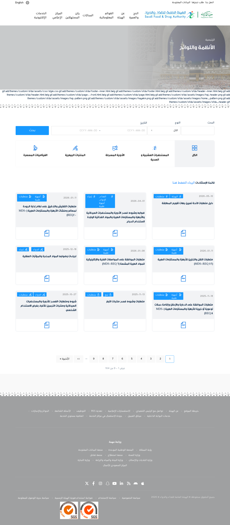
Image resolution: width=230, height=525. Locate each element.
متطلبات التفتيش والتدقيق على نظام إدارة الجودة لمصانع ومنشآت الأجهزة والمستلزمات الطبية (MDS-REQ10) (47, 211)
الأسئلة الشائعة (63, 411)
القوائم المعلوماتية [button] (106, 15)
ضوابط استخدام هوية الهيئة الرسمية (74, 498)
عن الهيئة (173, 411)
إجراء (89, 197)
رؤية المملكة (145, 450)
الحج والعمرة (133, 15)
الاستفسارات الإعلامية (119, 411)
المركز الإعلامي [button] (57, 15)
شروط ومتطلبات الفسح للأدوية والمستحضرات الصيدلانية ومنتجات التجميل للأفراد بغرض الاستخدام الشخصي (48, 306)
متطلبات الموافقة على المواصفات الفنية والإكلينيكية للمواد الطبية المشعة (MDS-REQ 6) (115, 261)
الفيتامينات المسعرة (35, 155)
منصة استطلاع (115, 455)
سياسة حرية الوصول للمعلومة (33, 498)
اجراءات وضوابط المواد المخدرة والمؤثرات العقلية (49, 256)
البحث (211, 123)
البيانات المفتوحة (181, 2)
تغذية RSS (96, 411)
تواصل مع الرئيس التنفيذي (149, 411)
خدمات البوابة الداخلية (158, 416)
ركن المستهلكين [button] (72, 15)
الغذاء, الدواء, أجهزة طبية (102, 201)
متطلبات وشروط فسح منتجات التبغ (125, 301)
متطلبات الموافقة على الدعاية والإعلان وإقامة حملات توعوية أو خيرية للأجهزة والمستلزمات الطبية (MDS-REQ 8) (184, 309)
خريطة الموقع (191, 411)
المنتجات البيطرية (75, 155)
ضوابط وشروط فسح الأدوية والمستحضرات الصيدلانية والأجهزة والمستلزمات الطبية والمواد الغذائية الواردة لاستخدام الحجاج (115, 217)
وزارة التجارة (84, 460)
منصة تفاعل (96, 455)
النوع (177, 123)
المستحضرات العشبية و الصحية (155, 157)
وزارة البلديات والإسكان (140, 460)
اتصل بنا (209, 2)
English (19, 2)
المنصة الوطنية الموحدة (121, 450)
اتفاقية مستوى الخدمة (72, 416)
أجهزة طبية (38, 198)
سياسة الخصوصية (131, 498)
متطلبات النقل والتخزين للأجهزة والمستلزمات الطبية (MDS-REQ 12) (185, 261)
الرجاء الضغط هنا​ (183, 182)
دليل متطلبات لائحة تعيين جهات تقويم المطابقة (187, 203)
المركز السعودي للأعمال (115, 465)
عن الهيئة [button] (121, 15)
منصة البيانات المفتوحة (90, 450)
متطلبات (159, 197)
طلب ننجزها (198, 2)
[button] (27, 3)
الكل (194, 155)
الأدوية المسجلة (115, 155)
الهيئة (175, 197)
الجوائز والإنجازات (40, 411)
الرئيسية (210, 40)
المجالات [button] (87, 15)
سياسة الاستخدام (107, 498)
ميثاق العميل (134, 416)
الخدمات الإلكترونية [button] (40, 15)
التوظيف (81, 411)
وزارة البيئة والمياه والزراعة (109, 460)
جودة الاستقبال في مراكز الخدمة (105, 416)
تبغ (106, 295)
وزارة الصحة (134, 455)
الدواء (36, 250)
